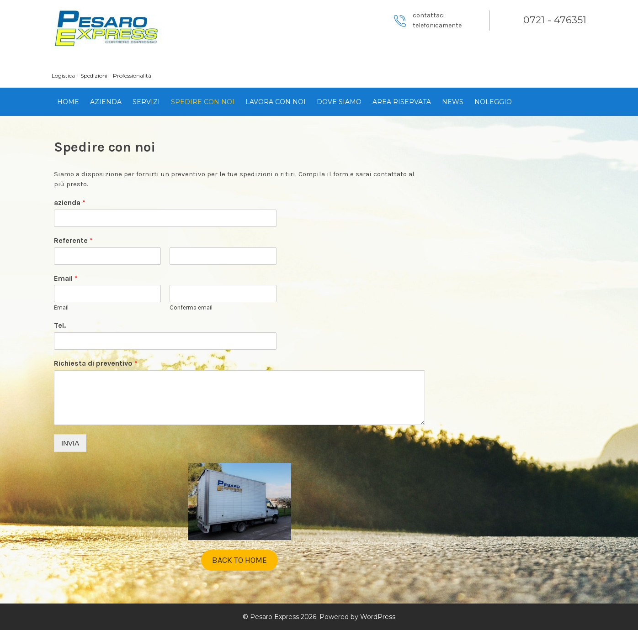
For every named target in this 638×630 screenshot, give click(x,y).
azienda (69, 202)
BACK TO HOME (239, 560)
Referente (73, 240)
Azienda (106, 102)
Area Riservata (401, 102)
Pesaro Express (106, 60)
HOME (68, 102)
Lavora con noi (275, 102)
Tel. (60, 325)
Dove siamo (339, 102)
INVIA (70, 443)
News (452, 102)
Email (66, 278)
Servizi (146, 102)
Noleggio (493, 102)
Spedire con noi (202, 102)
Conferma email (191, 307)
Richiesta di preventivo (96, 363)
